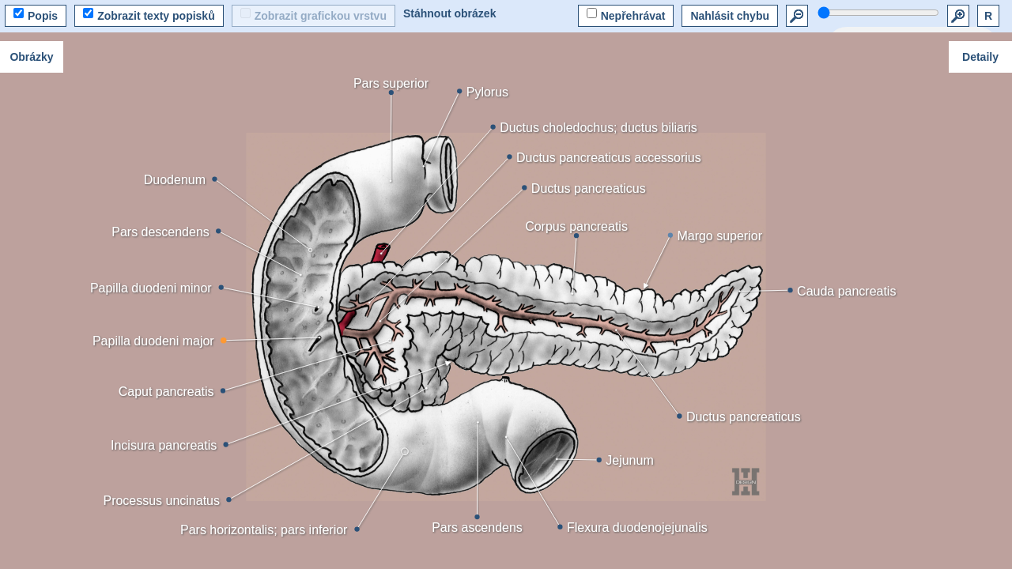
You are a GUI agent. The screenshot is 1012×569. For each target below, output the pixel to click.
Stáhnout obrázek (449, 13)
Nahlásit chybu (729, 15)
